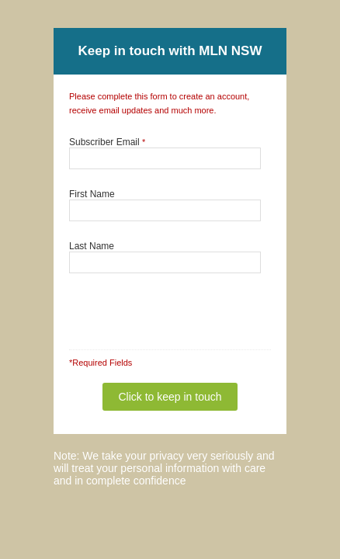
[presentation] (157, 304)
